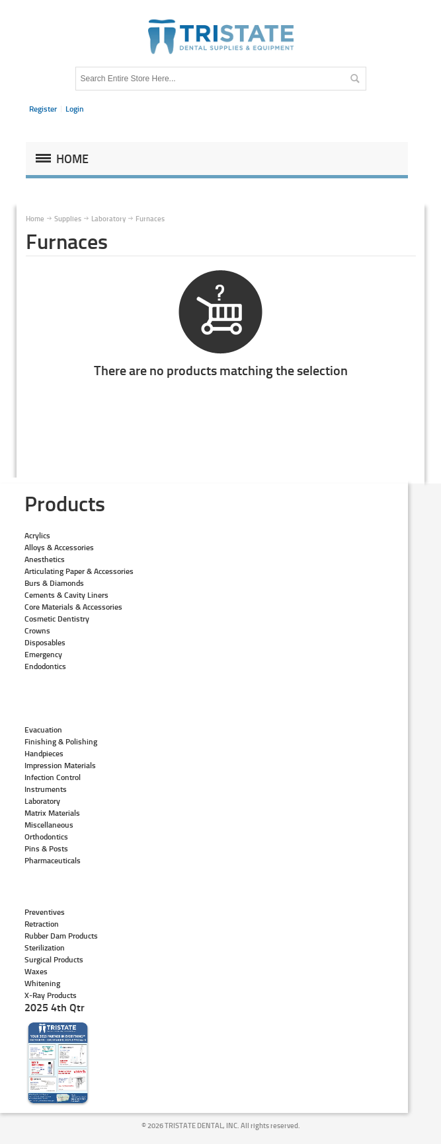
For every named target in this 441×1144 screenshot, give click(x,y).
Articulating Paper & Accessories (79, 571)
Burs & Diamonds (54, 583)
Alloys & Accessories (59, 547)
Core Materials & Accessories (73, 606)
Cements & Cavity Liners (66, 594)
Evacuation (43, 729)
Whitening (42, 983)
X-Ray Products (50, 995)
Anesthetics (44, 559)
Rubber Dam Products (61, 935)
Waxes (36, 971)
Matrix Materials (52, 812)
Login (74, 108)
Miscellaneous (48, 824)
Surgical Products (53, 959)
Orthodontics (46, 836)
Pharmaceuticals (52, 860)
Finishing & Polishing (60, 741)
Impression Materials (60, 765)
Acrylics (37, 535)
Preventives (44, 911)
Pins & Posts (46, 848)
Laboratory (42, 800)
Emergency (43, 654)
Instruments (45, 789)
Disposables (44, 642)
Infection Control (52, 777)
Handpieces (43, 753)
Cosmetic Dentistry (56, 618)
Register (43, 108)
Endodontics (45, 666)
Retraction (41, 923)
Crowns (37, 630)
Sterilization (44, 947)
